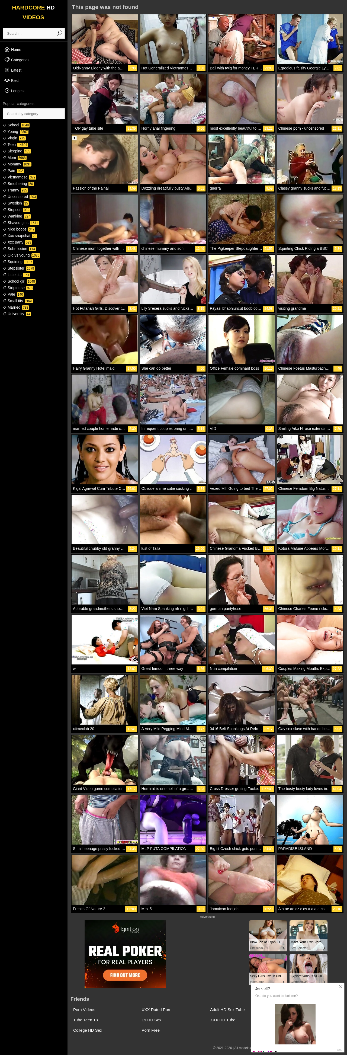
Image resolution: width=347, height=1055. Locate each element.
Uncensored (20, 196)
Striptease (18, 288)
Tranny (15, 190)
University (17, 314)
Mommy (17, 164)
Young (15, 131)
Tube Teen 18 (85, 1020)
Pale (13, 294)
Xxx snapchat (20, 236)
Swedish (16, 203)
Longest (14, 91)
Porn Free (151, 1030)
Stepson (16, 209)
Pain (13, 170)
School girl (19, 281)
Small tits (18, 301)
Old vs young (21, 255)
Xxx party (17, 242)
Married (16, 307)
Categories (17, 60)
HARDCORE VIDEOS (33, 12)
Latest (12, 70)
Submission (19, 249)
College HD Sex (87, 1030)
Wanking (17, 216)
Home (12, 49)
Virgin (14, 138)
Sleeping (17, 151)
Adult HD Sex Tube (227, 1009)
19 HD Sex (152, 1020)
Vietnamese (19, 177)
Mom (15, 157)
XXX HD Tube (222, 1020)
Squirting (18, 262)
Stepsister (19, 268)
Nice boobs (19, 229)
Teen (15, 144)
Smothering (18, 183)
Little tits (16, 275)
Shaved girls (21, 222)
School (16, 125)
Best (11, 80)
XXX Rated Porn (157, 1009)
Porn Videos (84, 1009)
